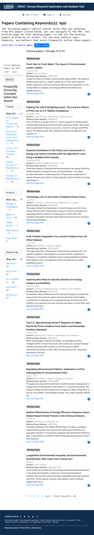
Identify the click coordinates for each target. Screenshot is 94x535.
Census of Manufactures (12, 178)
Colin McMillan (75, 289)
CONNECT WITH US (12, 516)
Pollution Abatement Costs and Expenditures (12, 137)
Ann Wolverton (73, 335)
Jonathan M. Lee (51, 421)
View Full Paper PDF (35, 93)
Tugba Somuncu (66, 116)
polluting (11, 294)
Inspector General (11, 522)
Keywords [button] (13, 251)
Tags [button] (13, 106)
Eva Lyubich (68, 378)
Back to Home (42, 45)
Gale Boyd (11, 238)
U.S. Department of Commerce (40, 522)
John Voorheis (40, 116)
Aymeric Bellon (40, 73)
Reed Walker (12, 230)
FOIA (78, 520)
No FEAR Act (23, 522)
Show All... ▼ (14, 113)
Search (9, 79)
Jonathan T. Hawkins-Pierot (46, 202)
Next (48, 496)
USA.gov (56, 522)
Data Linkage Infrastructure (29, 520)
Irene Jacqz (53, 116)
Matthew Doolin (51, 163)
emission (11, 263)
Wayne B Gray (40, 335)
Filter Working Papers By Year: (12, 66)
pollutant (11, 287)
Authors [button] (10, 192)
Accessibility (70, 520)
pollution (11, 271)
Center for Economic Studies (12, 151)
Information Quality (11, 520)
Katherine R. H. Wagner (69, 202)
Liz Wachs (63, 289)
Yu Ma (61, 163)
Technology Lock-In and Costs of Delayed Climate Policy (56, 196)
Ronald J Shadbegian (56, 335)
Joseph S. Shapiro (54, 246)
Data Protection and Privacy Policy (53, 520)
